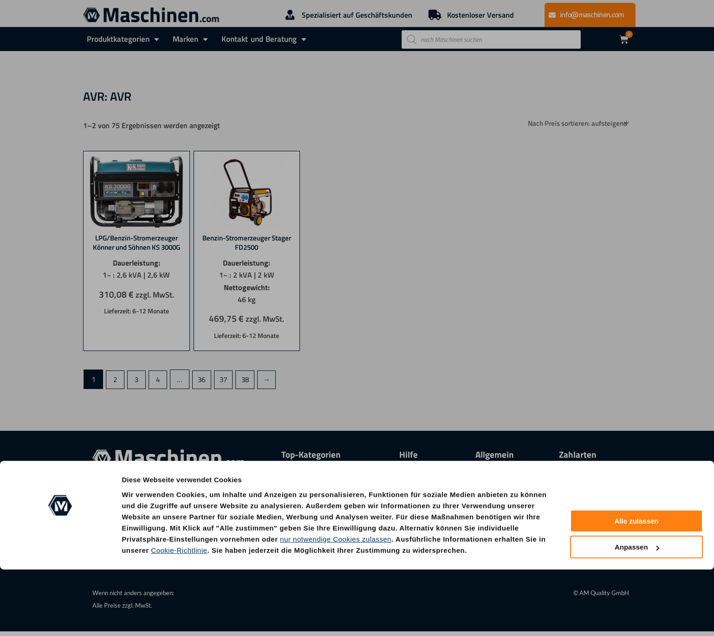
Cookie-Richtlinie (179, 616)
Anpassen (637, 613)
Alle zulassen (636, 587)
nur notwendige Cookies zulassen (335, 605)
